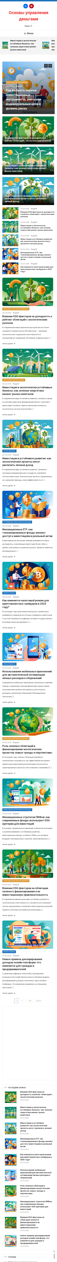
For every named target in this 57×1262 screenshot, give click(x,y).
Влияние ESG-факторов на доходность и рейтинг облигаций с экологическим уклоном (37, 214)
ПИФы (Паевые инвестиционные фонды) (17, 809)
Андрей (19, 86)
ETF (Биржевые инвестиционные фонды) (17, 522)
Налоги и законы (9, 593)
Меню (28, 33)
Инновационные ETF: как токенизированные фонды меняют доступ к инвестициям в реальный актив (35, 256)
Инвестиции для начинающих (17, 82)
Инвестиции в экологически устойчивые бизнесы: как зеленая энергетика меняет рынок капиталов (24, 45)
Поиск (28, 26)
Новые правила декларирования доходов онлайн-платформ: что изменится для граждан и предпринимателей (35, 1239)
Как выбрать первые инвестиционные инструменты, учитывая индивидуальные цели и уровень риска (23, 99)
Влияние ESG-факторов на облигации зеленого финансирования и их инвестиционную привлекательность (25, 891)
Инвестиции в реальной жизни (14, 380)
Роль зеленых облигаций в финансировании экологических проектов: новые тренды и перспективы (27, 749)
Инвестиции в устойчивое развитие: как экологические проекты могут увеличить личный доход (26, 199)
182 (30, 1001)
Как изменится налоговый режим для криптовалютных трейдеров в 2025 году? (36, 269)
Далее (38, 1001)
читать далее (9, 343)
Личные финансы (9, 451)
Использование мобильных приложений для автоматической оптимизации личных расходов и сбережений (27, 675)
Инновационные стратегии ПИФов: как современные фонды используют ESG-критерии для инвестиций (26, 820)
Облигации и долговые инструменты (16, 309)
